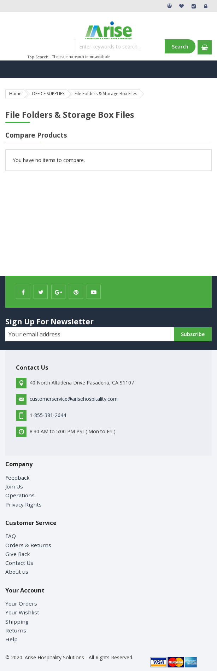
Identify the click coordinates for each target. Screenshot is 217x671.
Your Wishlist (22, 612)
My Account (170, 6)
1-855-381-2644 (48, 415)
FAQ (10, 535)
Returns (15, 630)
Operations (20, 495)
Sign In (206, 6)
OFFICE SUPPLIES (48, 94)
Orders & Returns (28, 545)
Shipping (17, 621)
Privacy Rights (23, 504)
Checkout (194, 6)
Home (15, 94)
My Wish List (182, 6)
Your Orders (21, 603)
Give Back (17, 553)
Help (11, 639)
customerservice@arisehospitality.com (74, 398)
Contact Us (19, 562)
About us (16, 571)
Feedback (17, 477)
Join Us (14, 486)
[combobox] (134, 46)
